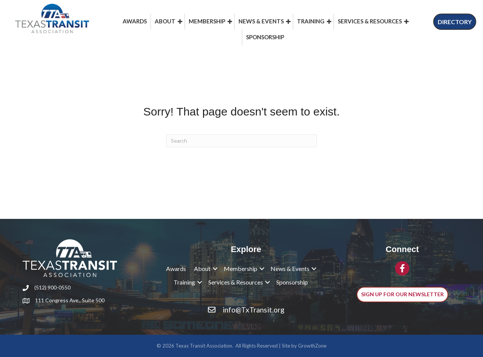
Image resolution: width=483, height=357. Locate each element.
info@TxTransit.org (254, 309)
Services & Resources (370, 21)
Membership (207, 21)
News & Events (261, 21)
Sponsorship (265, 37)
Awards (135, 21)
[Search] (241, 140)
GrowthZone (312, 346)
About (165, 21)
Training (311, 21)
